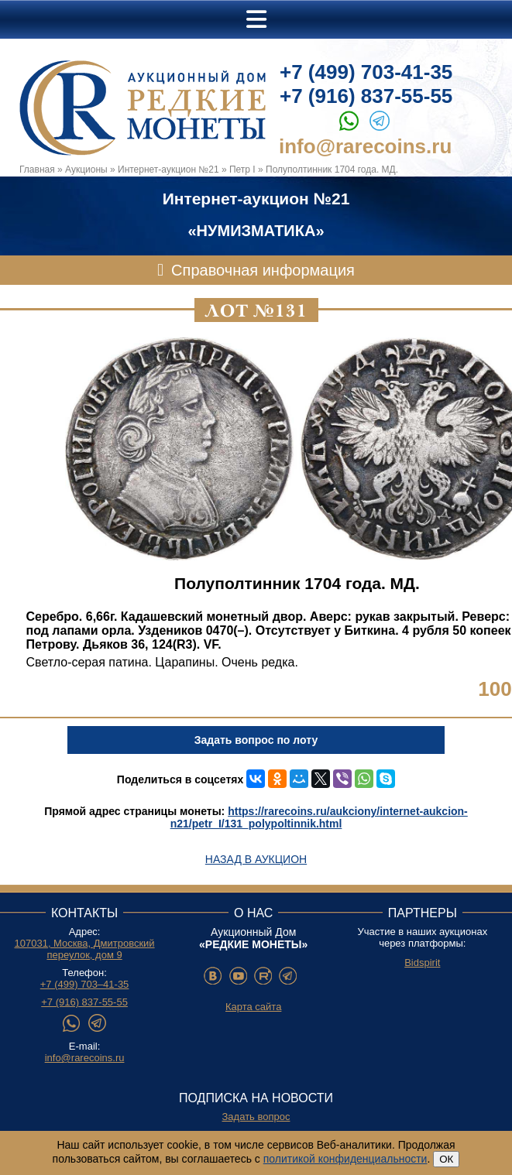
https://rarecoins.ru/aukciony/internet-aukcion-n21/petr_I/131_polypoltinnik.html (319, 817)
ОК (446, 1159)
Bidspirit (422, 962)
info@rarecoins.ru (365, 146)
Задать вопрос (256, 1116)
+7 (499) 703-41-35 (366, 72)
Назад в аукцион (256, 859)
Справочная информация (263, 270)
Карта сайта (253, 1006)
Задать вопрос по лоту (256, 740)
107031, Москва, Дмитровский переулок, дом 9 (85, 949)
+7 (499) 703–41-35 (84, 984)
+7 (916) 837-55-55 (366, 96)
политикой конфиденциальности (345, 1159)
